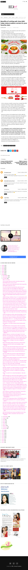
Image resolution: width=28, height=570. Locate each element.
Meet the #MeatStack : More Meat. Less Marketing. (14, 362)
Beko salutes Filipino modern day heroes (12, 392)
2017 (3, 433)
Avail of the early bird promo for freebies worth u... (14, 301)
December (5, 275)
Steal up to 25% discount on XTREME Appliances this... (15, 384)
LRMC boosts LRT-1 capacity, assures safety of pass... (15, 307)
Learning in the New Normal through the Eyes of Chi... (15, 349)
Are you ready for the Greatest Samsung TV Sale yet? (15, 385)
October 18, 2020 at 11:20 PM (22, 180)
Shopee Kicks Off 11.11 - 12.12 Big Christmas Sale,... (14, 318)
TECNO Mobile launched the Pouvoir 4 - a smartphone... (12, 396)
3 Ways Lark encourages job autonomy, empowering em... (14, 312)
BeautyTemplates (17, 566)
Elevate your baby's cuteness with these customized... (15, 402)
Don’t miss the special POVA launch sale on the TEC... (15, 346)
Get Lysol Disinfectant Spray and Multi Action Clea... (14, 412)
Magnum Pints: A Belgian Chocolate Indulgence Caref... (13, 340)
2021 (3, 272)
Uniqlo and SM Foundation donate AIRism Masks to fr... (15, 406)
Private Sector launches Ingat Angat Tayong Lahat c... (15, 381)
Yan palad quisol (7, 172)
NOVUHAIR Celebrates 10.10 (9, 285)
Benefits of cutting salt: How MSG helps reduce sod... (15, 335)
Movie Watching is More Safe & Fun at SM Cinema (14, 342)
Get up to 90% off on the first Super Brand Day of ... (14, 353)
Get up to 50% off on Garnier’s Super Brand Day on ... (14, 315)
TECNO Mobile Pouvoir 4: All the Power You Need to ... (15, 394)
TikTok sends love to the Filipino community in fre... (14, 327)
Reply (6, 177)
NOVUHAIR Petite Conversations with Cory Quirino (14, 325)
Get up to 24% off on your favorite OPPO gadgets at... (15, 377)
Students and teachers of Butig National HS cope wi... (15, 387)
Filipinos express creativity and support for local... (14, 334)
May (4, 422)
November (5, 277)
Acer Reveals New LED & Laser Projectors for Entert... (15, 293)
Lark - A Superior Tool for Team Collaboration (13, 382)
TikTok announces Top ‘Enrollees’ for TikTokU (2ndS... (15, 360)
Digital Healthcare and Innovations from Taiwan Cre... (15, 290)
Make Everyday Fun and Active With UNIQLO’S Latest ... (15, 375)
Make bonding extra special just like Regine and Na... (15, 320)
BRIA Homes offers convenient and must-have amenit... (13, 414)
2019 (3, 430)
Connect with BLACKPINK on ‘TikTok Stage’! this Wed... (15, 337)
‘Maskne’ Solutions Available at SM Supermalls (13, 348)
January (5, 428)
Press (17, 17)
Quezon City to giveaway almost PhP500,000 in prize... (15, 398)
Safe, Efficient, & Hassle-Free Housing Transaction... (14, 391)
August (4, 418)
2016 (3, 434)
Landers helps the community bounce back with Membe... (13, 332)
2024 (3, 268)
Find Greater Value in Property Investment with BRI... (14, 317)
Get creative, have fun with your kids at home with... (15, 305)
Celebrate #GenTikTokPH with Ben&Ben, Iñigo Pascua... (13, 345)
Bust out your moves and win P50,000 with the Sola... (14, 300)
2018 (3, 431)
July (4, 419)
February (5, 427)
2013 (3, 439)
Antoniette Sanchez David (9, 180)
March (4, 425)
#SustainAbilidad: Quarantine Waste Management (14, 338)
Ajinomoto (6, 17)
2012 (3, 440)
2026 (3, 265)
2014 (3, 437)
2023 (3, 269)
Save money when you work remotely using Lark (14, 281)
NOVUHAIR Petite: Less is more (10, 282)
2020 (3, 274)
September (5, 416)
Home (2, 17)
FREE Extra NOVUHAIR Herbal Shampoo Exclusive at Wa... (14, 295)
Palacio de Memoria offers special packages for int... (15, 314)
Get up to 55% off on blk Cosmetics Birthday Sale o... (14, 408)
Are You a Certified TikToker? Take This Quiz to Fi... (14, 403)
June (4, 421)
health (13, 17)
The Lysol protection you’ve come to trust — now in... (15, 304)
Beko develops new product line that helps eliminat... (15, 378)
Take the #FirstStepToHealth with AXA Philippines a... (15, 303)
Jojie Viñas (6, 197)
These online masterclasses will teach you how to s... (15, 330)
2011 (3, 442)
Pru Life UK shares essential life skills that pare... (14, 287)
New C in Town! (6, 279)
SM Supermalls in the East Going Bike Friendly (13, 369)
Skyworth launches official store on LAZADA (12, 379)
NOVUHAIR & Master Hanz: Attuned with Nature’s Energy (14, 351)
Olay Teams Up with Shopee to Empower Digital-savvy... (14, 355)
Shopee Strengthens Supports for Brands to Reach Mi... (14, 389)
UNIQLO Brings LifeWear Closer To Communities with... (15, 297)
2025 (3, 266)
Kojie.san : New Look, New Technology (11, 363)
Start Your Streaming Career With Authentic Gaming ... (15, 291)
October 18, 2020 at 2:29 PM (22, 172)
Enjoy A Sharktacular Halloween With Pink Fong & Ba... (15, 284)
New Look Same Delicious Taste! (10, 308)
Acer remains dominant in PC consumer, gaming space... (14, 400)
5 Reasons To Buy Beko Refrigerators (11, 359)
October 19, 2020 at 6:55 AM (22, 189)
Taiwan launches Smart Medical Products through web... (14, 410)
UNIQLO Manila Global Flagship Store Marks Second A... (15, 357)
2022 (3, 271)
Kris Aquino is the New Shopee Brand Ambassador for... (14, 324)
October (5, 278)
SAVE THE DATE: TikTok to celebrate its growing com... (14, 371)
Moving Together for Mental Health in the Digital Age (15, 367)
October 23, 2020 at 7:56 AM (22, 197)
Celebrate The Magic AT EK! (9, 321)
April (4, 424)
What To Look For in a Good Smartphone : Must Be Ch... (14, 373)
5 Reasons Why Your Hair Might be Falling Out (13, 288)
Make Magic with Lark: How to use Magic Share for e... (15, 298)
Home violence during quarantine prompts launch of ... (15, 310)
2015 (3, 436)
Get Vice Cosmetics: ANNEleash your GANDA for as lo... (15, 328)
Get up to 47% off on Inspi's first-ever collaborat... (14, 405)
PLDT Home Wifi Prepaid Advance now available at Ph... (14, 365)
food (10, 17)
